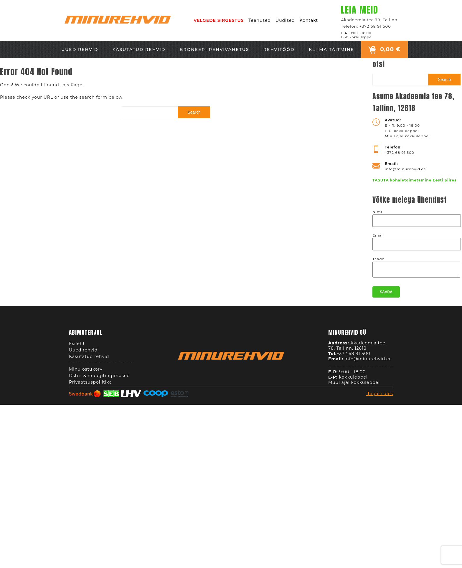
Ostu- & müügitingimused (99, 377)
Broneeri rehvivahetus (214, 49)
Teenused (259, 20)
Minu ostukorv (86, 371)
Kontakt (309, 20)
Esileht (77, 345)
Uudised (285, 20)
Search (193, 112)
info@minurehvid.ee (405, 169)
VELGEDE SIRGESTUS (219, 20)
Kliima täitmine (331, 49)
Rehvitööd (279, 49)
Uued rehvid (79, 49)
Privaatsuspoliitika (90, 384)
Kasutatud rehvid (139, 49)
